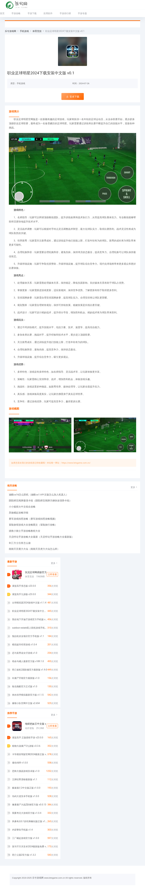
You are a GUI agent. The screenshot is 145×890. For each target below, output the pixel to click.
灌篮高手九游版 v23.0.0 (24, 594)
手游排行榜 (65, 13)
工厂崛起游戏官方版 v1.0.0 (25, 838)
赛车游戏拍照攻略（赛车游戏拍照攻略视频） (33, 518)
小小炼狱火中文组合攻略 (22, 506)
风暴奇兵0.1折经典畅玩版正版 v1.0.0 (29, 821)
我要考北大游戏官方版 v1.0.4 (26, 813)
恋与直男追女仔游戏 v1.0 (24, 653)
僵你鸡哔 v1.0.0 (20, 762)
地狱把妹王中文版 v (35, 723)
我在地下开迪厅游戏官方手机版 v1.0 (29, 619)
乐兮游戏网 (10, 31)
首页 (2, 13)
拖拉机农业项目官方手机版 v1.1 (28, 636)
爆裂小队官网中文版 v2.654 (26, 703)
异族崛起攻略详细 (18, 512)
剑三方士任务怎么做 (20, 543)
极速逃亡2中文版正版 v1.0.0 (26, 788)
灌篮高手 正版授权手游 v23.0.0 (27, 737)
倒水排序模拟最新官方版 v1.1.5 (28, 695)
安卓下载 (72, 96)
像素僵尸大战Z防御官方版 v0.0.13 (29, 804)
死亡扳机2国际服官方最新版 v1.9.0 (29, 669)
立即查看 (52, 574)
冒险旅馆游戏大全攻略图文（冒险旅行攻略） (33, 524)
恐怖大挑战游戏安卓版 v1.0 (25, 771)
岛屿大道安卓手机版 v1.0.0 (25, 796)
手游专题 (82, 13)
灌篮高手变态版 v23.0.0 (24, 586)
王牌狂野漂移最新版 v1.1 (24, 779)
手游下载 (32, 13)
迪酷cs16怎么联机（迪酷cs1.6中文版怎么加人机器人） (38, 494)
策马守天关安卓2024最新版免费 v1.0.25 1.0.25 (29, 846)
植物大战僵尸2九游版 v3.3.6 (26, 746)
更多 (134, 487)
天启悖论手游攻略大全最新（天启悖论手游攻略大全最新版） (41, 536)
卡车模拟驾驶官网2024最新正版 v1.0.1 (29, 754)
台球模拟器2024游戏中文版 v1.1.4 (29, 602)
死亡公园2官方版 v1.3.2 (24, 855)
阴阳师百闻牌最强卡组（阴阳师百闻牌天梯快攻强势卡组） (40, 500)
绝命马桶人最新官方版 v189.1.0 (28, 661)
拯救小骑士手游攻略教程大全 (24, 530)
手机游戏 (24, 31)
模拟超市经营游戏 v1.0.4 (24, 644)
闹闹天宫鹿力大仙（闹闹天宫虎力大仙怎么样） (34, 549)
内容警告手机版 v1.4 (22, 829)
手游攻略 (15, 13)
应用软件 (48, 13)
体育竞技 (37, 31)
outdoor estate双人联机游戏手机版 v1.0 (29, 627)
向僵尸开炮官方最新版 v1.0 (25, 678)
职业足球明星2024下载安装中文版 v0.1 (29, 611)
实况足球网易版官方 (36, 572)
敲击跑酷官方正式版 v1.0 (24, 686)
